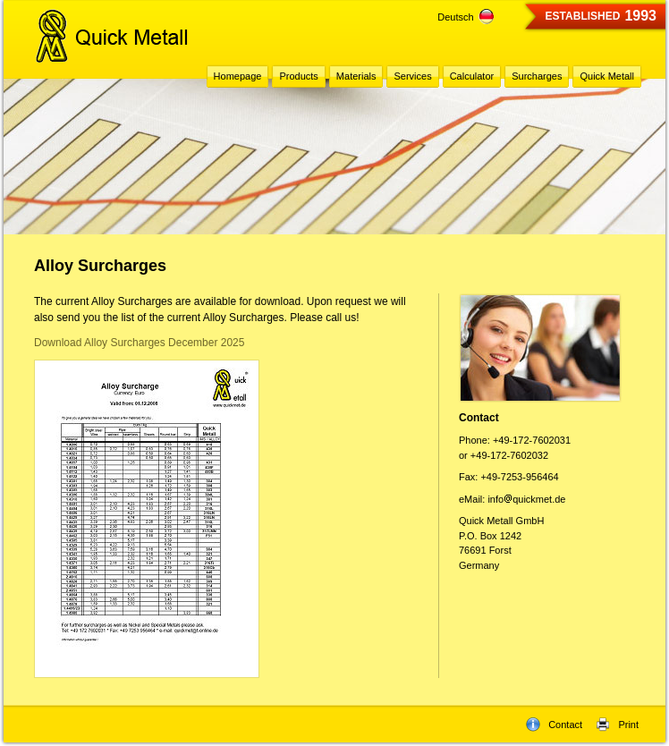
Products (298, 76)
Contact (554, 724)
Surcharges (537, 76)
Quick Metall (607, 76)
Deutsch (465, 17)
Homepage (238, 76)
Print (617, 724)
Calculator (472, 76)
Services (412, 76)
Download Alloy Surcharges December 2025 (139, 342)
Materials (356, 76)
